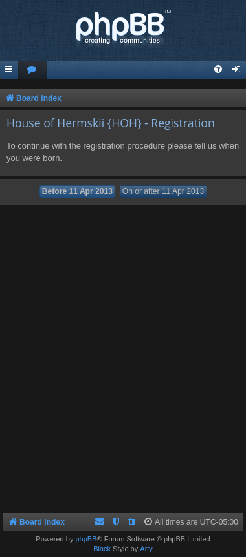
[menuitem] (32, 70)
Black (102, 548)
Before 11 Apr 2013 (77, 191)
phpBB (85, 539)
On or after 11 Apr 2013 (163, 191)
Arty (146, 548)
